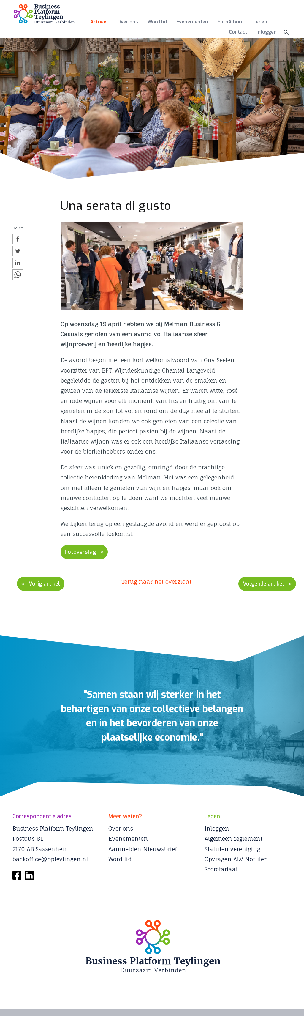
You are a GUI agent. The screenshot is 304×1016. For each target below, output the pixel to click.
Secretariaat (221, 868)
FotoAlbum (231, 22)
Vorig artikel (46, 583)
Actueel (99, 22)
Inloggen (266, 32)
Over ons (127, 22)
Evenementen (192, 22)
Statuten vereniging (232, 847)
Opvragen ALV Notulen (236, 858)
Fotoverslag (82, 552)
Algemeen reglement (233, 837)
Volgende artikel (260, 583)
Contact (238, 32)
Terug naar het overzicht (156, 581)
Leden (260, 22)
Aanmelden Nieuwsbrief (142, 847)
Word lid (157, 22)
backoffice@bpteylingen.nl (50, 858)
